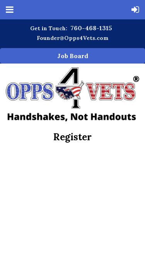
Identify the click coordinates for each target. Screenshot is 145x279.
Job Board (72, 56)
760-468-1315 (91, 28)
